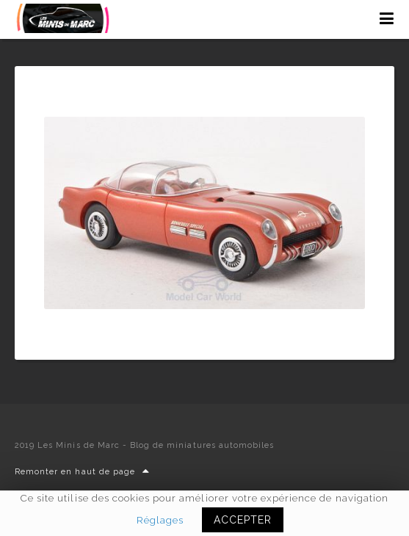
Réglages (160, 520)
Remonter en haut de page (82, 472)
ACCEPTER (243, 520)
